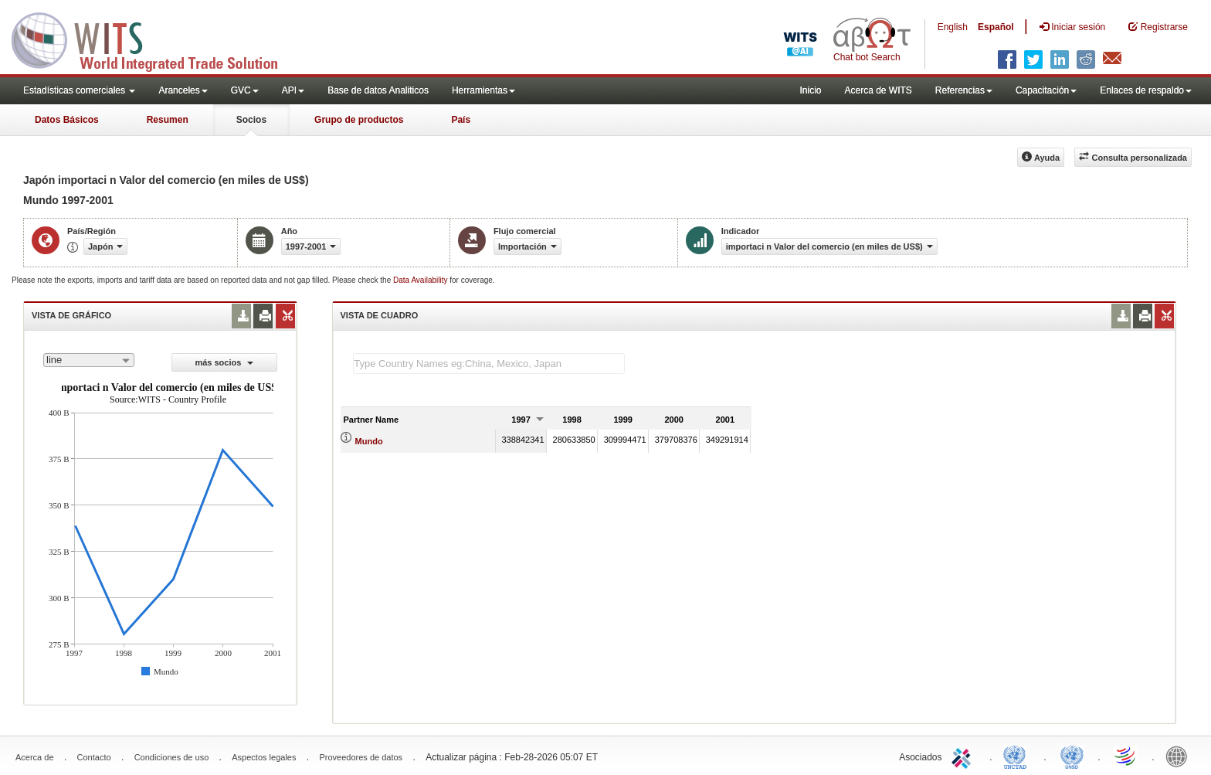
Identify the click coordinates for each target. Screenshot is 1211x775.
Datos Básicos (67, 119)
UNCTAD (1017, 755)
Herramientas (483, 90)
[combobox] (88, 360)
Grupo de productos (358, 119)
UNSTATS (1072, 755)
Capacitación (1046, 90)
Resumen (167, 119)
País (460, 119)
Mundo (369, 441)
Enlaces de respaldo (1146, 90)
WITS (154, 38)
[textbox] (489, 363)
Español (996, 27)
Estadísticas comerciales (79, 90)
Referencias (963, 90)
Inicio (810, 90)
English (953, 27)
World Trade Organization (1126, 755)
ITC (963, 755)
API (293, 90)
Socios (251, 119)
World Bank (1180, 755)
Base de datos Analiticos (378, 90)
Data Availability (421, 280)
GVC (245, 90)
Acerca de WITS (877, 90)
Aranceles (182, 90)
